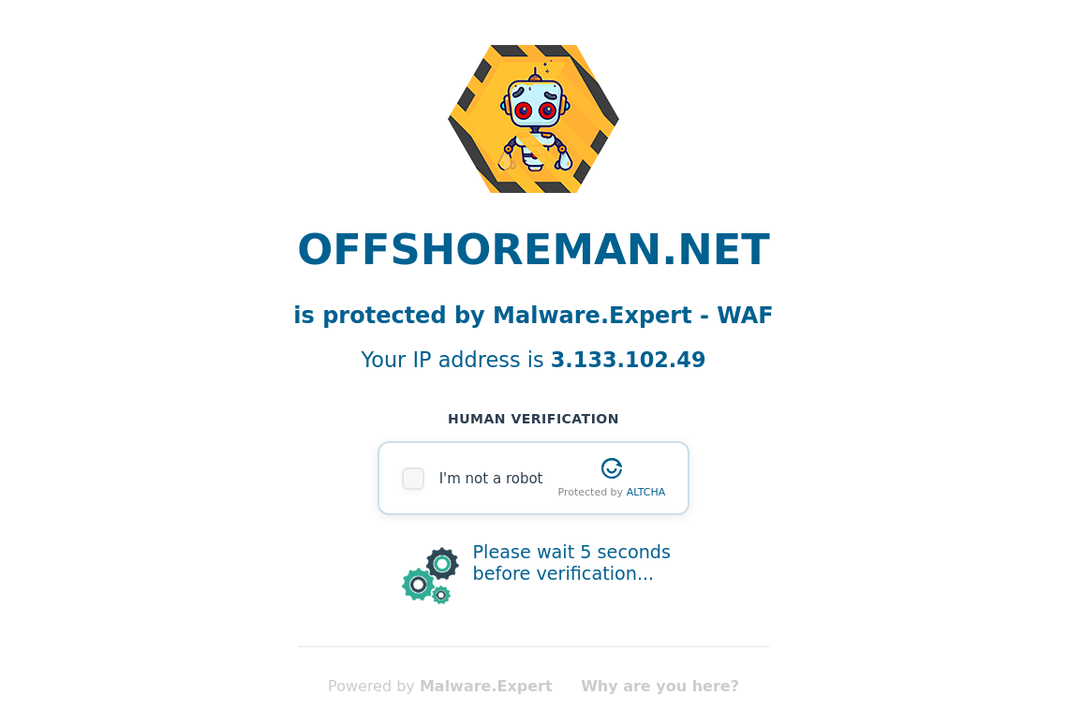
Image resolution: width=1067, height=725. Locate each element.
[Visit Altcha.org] (611, 468)
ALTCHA (646, 492)
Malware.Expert (486, 686)
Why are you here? (660, 686)
